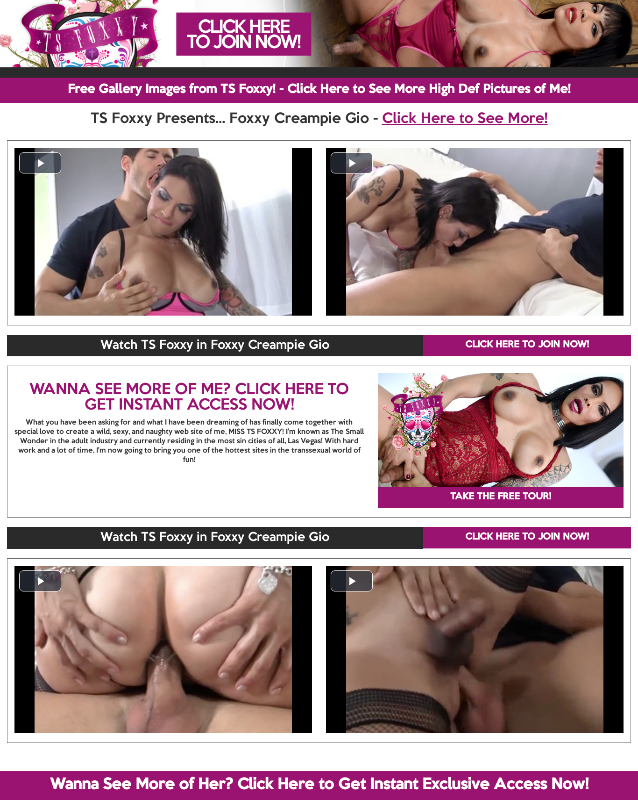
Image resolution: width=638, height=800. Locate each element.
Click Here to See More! (465, 119)
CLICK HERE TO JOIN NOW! (527, 345)
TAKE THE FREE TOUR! (500, 497)
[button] (40, 162)
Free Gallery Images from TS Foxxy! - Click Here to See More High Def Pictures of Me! (319, 89)
